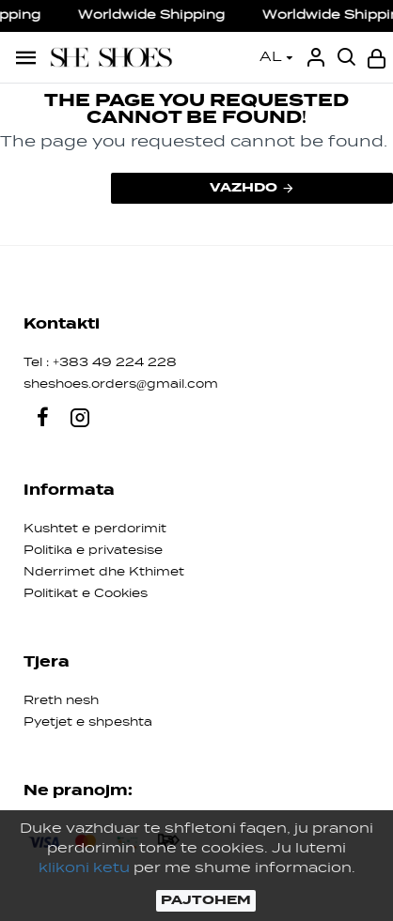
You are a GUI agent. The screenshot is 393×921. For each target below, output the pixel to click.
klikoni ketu (84, 868)
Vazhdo (243, 187)
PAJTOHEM (206, 900)
